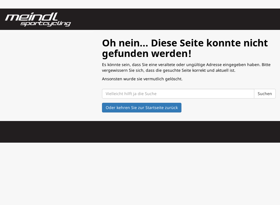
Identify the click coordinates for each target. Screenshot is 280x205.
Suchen (265, 93)
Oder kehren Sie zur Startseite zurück (142, 107)
